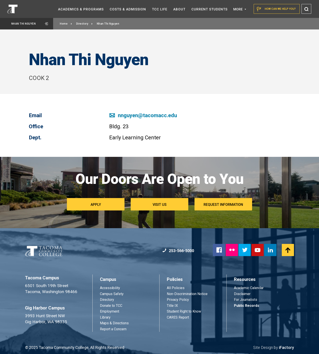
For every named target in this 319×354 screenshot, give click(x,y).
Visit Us (160, 204)
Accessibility (110, 288)
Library (105, 317)
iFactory (286, 347)
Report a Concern (113, 329)
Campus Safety (112, 294)
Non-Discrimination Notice (187, 294)
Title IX (172, 305)
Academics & (81, 9)
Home (66, 23)
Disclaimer (242, 294)
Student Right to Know (184, 311)
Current (209, 9)
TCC (159, 9)
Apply (96, 204)
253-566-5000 (178, 250)
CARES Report (178, 317)
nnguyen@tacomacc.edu (143, 115)
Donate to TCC (111, 305)
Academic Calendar (249, 288)
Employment (109, 311)
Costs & (128, 9)
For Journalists (245, 300)
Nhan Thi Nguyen (29, 23)
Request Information (223, 204)
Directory (84, 23)
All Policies (176, 288)
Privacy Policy (178, 300)
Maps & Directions (114, 323)
